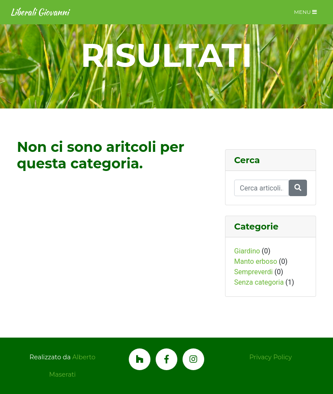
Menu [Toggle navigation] (305, 12)
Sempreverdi (253, 272)
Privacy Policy (270, 357)
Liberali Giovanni (39, 12)
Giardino (247, 251)
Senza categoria (259, 282)
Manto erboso (255, 261)
